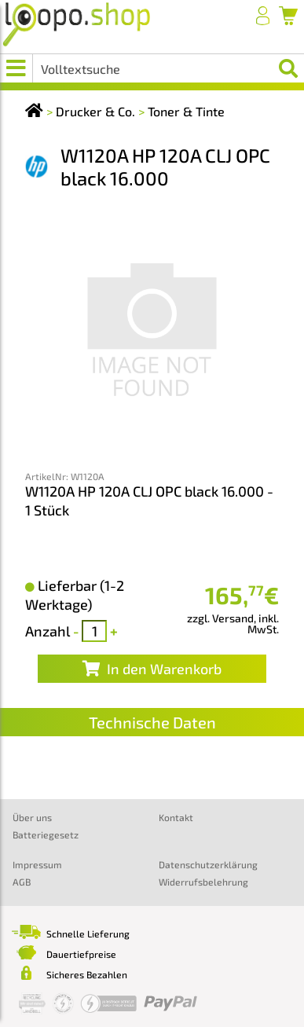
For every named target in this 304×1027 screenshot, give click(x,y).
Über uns (32, 817)
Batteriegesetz (46, 834)
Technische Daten (152, 722)
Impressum (37, 864)
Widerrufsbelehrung (203, 881)
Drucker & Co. (95, 111)
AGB (22, 881)
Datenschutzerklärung (208, 864)
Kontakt (176, 817)
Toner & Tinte (186, 111)
